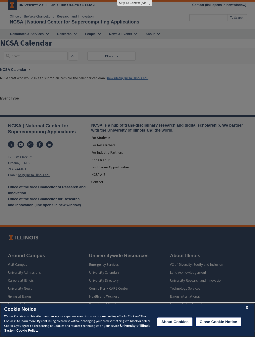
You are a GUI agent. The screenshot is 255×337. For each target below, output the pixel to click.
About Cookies (175, 322)
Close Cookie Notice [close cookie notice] (218, 322)
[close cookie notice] (247, 308)
